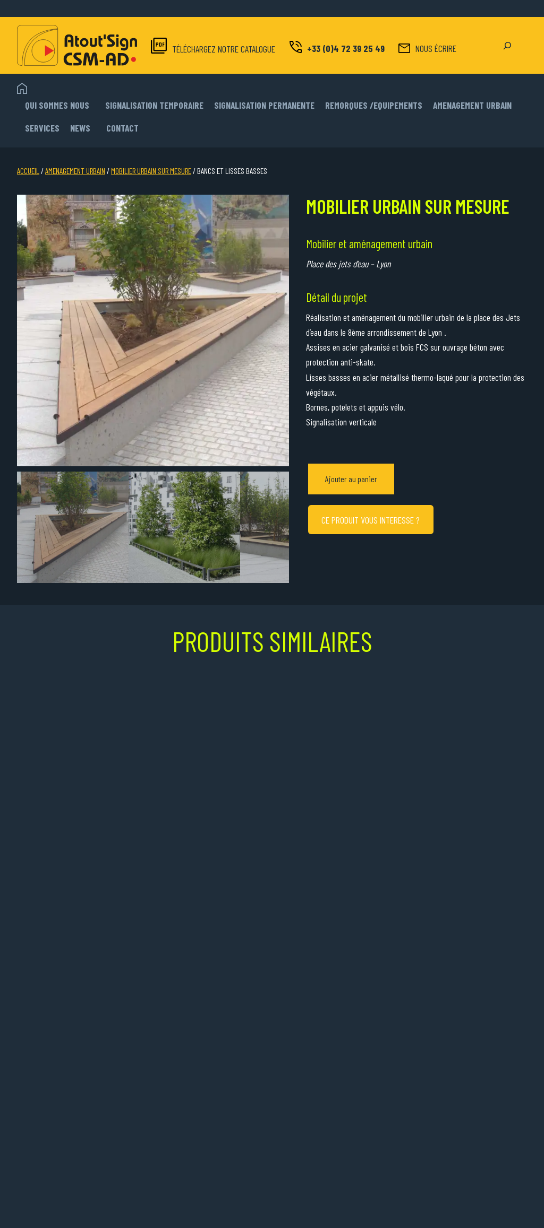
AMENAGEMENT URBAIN (75, 171)
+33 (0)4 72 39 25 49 (346, 48)
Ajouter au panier (351, 479)
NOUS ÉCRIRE (435, 48)
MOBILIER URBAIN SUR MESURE (151, 171)
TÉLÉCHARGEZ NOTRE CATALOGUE (223, 49)
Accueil (28, 171)
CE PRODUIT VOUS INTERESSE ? (370, 520)
